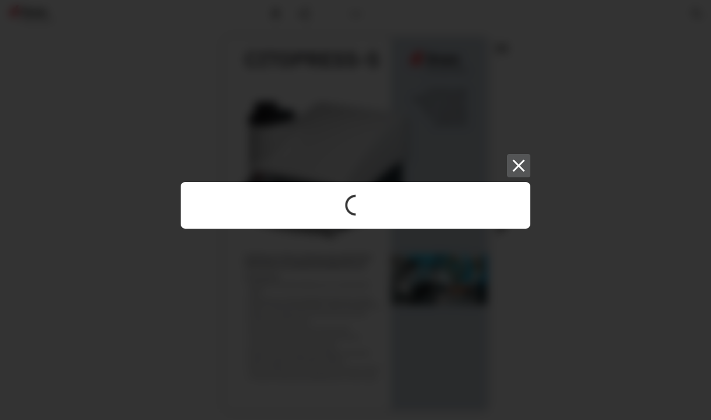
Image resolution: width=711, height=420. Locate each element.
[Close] (518, 165)
